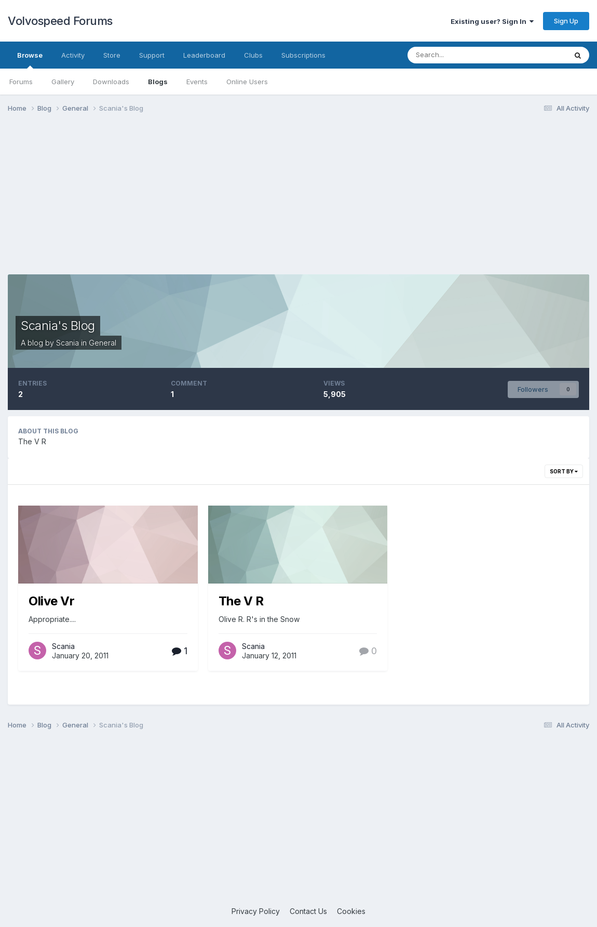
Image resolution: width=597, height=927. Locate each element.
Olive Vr (51, 600)
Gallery (62, 81)
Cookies (351, 911)
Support (152, 55)
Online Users (247, 81)
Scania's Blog (58, 325)
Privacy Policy (256, 911)
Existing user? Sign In (492, 21)
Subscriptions (303, 55)
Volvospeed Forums (60, 21)
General (102, 342)
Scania (67, 342)
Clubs (253, 55)
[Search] (462, 55)
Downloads (111, 81)
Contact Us (308, 911)
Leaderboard (204, 55)
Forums (21, 81)
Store (111, 55)
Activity (73, 55)
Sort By (564, 471)
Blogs (158, 81)
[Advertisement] (298, 201)
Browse (30, 60)
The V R (241, 600)
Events (197, 81)
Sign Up (566, 21)
